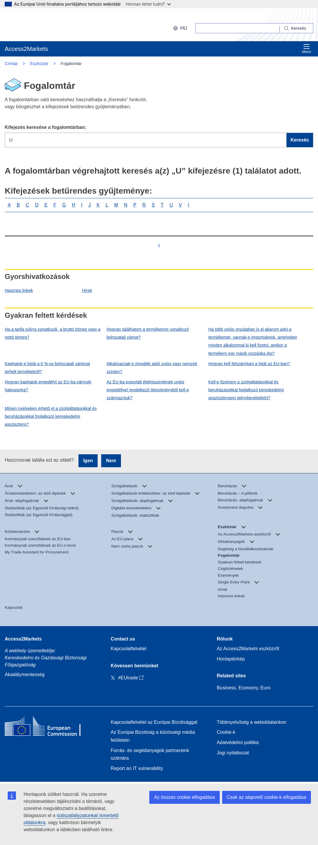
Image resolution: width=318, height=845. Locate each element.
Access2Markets (23, 638)
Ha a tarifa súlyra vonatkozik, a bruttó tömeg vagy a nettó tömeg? (52, 333)
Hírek (87, 290)
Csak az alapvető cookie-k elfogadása (266, 797)
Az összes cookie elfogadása (184, 797)
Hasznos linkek (19, 290)
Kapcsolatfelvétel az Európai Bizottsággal (154, 722)
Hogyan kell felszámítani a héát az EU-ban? (249, 363)
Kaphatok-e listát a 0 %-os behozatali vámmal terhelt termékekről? (47, 367)
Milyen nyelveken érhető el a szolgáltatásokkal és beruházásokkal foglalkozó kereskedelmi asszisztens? (51, 416)
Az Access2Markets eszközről (248, 648)
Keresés (300, 139)
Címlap (11, 63)
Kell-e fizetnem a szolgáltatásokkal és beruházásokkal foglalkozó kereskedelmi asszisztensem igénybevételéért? (246, 390)
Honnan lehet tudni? (148, 3)
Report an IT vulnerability (137, 768)
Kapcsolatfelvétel (128, 648)
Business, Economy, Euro (244, 687)
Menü (306, 49)
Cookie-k (226, 732)
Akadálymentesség (25, 674)
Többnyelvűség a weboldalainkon (252, 722)
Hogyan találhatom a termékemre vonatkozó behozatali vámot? (147, 333)
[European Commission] (43, 24)
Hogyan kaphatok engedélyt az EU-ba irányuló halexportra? (48, 386)
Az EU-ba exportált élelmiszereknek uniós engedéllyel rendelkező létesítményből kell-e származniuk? (147, 390)
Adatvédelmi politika (238, 742)
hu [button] (180, 28)
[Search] (296, 28)
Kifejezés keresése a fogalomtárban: (45, 127)
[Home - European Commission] (47, 727)
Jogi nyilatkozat (233, 752)
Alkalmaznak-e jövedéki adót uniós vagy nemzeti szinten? (151, 367)
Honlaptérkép (231, 658)
